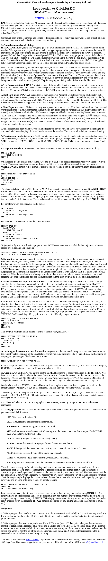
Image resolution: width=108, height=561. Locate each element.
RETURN (39, 18)
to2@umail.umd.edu (95, 558)
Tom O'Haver (32, 556)
